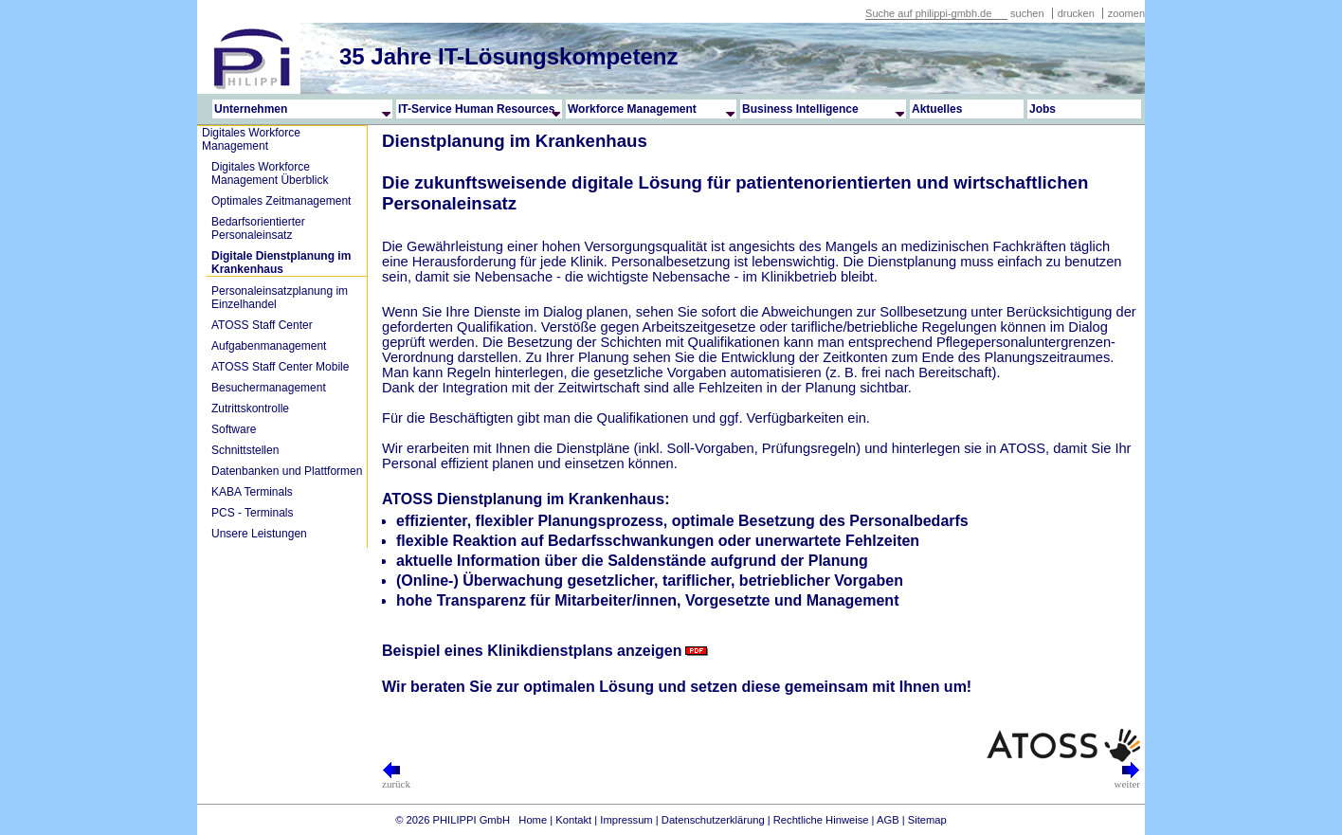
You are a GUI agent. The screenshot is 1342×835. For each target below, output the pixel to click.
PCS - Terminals (252, 512)
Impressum (626, 820)
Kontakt (573, 820)
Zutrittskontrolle (250, 408)
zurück (396, 779)
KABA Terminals (252, 492)
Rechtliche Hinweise (821, 820)
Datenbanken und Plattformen (286, 471)
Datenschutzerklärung (713, 820)
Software (233, 429)
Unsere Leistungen (259, 533)
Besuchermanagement (268, 387)
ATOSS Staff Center (262, 325)
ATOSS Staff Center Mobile (280, 366)
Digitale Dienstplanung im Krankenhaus (281, 262)
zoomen (1126, 13)
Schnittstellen (245, 450)
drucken (1077, 13)
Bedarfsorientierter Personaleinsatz (258, 228)
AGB (888, 820)
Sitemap (927, 820)
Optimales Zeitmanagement (281, 201)
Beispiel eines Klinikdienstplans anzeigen (532, 651)
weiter (1127, 779)
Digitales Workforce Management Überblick (269, 173)
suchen (1026, 13)
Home (532, 820)
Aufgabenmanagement (268, 346)
